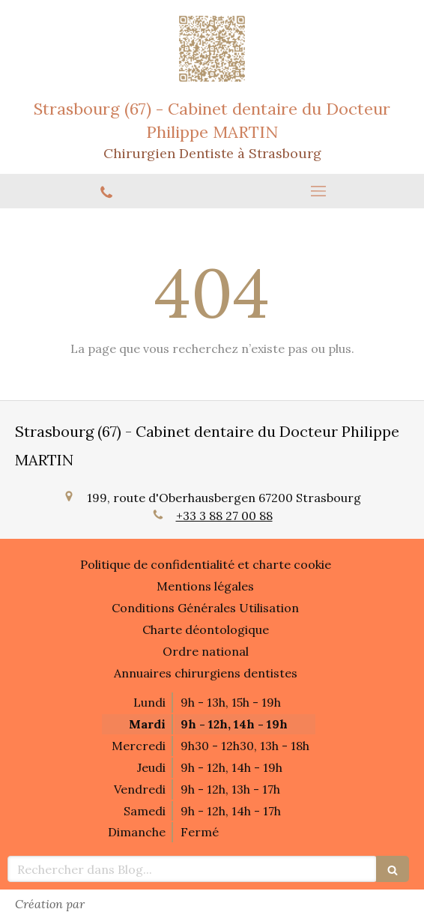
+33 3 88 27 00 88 (224, 515)
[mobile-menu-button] (318, 191)
